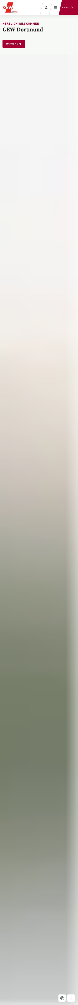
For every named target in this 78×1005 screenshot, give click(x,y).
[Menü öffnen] (55, 7)
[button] (62, 998)
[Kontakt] (67, 7)
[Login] (46, 7)
